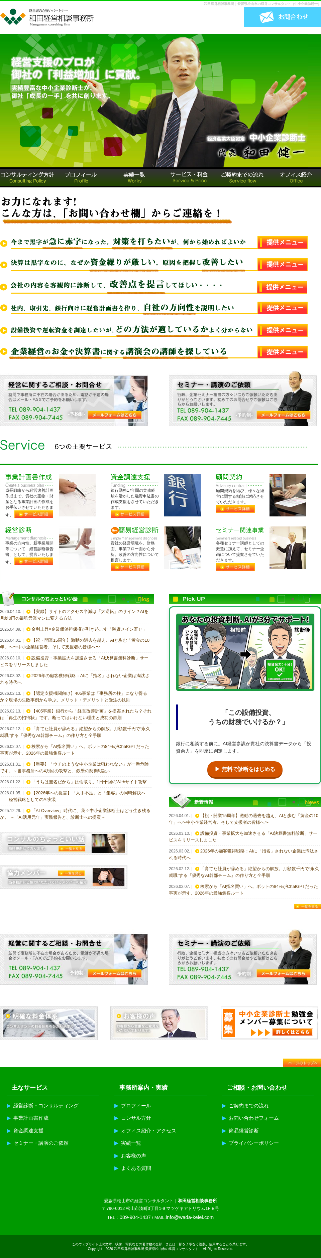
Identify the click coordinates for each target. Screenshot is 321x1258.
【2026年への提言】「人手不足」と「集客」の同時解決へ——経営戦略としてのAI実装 (72, 796)
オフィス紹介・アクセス (145, 1130)
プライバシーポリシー (250, 1143)
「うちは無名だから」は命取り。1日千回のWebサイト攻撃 (89, 781)
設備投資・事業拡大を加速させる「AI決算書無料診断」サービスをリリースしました (74, 661)
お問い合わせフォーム (250, 1118)
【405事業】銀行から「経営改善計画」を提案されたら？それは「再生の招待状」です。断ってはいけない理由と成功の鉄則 (75, 714)
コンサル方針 (132, 1118)
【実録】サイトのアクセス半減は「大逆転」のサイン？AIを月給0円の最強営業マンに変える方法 (74, 615)
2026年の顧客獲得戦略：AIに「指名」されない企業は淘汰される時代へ (74, 679)
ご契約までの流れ (245, 1105)
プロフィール (132, 1105)
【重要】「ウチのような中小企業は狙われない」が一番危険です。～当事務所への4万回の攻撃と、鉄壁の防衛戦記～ (74, 767)
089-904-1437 (135, 1217)
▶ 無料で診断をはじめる (245, 769)
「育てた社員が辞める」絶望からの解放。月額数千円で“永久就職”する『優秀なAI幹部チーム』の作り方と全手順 (75, 732)
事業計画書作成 (27, 1118)
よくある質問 (132, 1168)
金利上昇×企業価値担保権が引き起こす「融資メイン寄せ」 (89, 629)
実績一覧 (127, 1143)
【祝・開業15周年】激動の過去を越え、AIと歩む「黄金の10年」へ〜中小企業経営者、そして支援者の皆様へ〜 (74, 643)
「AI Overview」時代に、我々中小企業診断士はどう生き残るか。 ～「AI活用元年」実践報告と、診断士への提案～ (75, 814)
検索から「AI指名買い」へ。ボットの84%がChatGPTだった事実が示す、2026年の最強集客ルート (74, 750)
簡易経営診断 (240, 1130)
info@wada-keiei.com (190, 1217)
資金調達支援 (25, 1130)
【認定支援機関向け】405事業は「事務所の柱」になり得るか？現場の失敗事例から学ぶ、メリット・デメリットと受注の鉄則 (73, 696)
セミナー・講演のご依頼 (38, 1143)
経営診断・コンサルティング (43, 1105)
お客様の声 (130, 1155)
